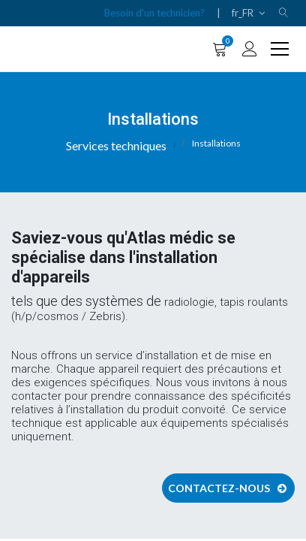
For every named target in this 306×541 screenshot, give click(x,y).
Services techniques (116, 145)
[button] (283, 13)
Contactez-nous (228, 488)
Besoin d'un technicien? (154, 13)
